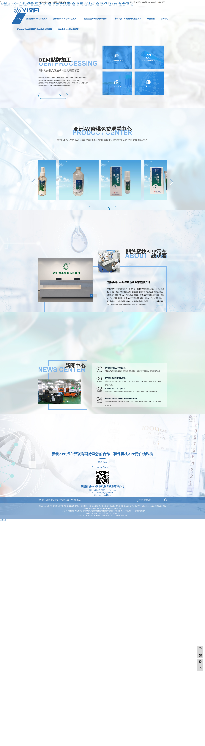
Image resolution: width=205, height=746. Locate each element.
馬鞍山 (106, 515)
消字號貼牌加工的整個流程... (115, 400)
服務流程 (151, 19)
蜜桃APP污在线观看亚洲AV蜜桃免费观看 (34, 29)
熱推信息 (132, 2)
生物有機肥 (108, 508)
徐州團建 (90, 506)
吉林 (95, 515)
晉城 (98, 515)
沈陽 (125, 515)
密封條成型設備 (126, 506)
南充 (102, 515)
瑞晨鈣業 (50, 506)
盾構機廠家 (71, 506)
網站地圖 (144, 2)
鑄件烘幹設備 (111, 506)
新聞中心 (164, 19)
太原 (115, 515)
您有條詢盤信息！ (161, 2)
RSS (149, 2)
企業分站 (138, 2)
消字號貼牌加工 (64, 500)
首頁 (19, 19)
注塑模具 (144, 506)
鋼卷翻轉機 (93, 508)
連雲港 (111, 515)
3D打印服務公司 (152, 506)
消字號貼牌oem (75, 500)
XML (152, 2)
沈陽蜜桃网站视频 (52, 500)
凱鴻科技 (116, 513)
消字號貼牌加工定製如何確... (115, 411)
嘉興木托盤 (100, 508)
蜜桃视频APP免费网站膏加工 (96, 19)
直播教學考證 (116, 508)
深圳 (122, 515)
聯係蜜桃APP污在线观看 (68, 29)
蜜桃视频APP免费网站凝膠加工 (128, 19)
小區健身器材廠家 (81, 506)
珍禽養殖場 (102, 506)
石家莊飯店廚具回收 (60, 506)
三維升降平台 (136, 506)
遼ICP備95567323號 (98, 513)
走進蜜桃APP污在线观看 (36, 19)
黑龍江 (91, 515)
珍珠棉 (160, 506)
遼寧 (87, 515)
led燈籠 (96, 506)
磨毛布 (118, 506)
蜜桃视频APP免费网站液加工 (65, 19)
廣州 (118, 515)
